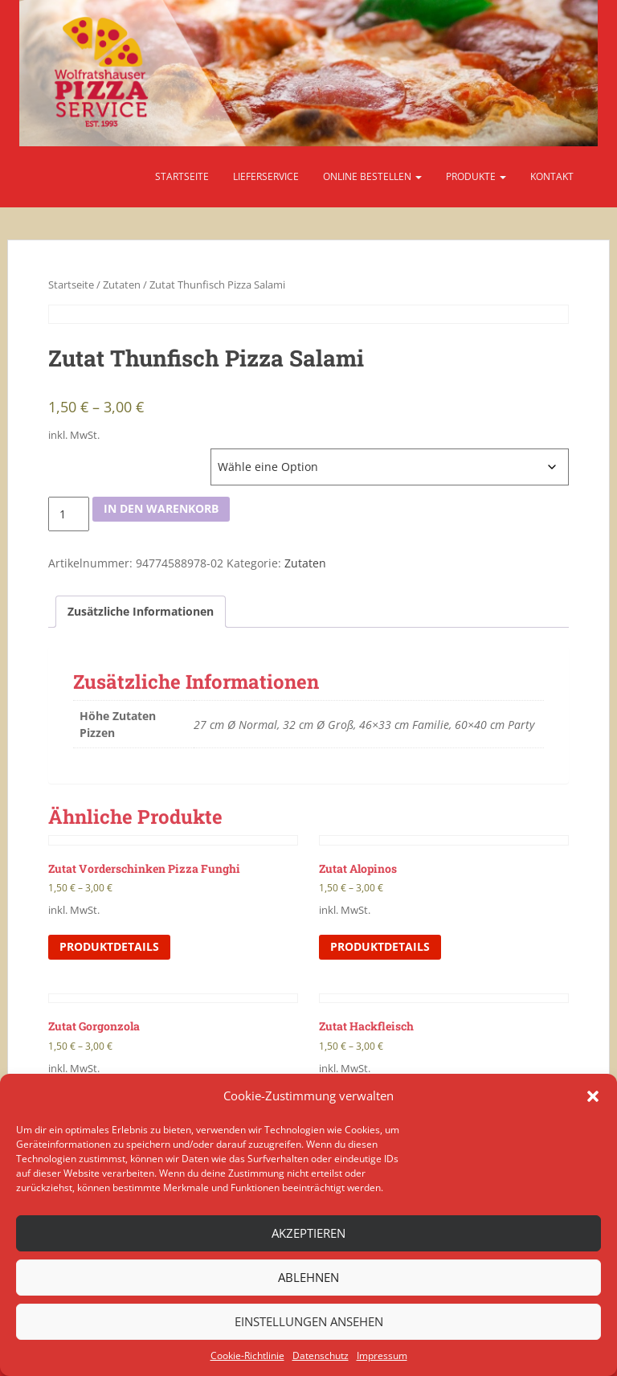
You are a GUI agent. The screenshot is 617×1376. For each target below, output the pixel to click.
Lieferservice (266, 176)
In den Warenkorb (161, 508)
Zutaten (122, 284)
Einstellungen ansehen (309, 1321)
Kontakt (552, 176)
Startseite (182, 176)
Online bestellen (372, 176)
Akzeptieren (308, 1233)
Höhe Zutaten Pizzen (98, 456)
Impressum (382, 1355)
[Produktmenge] (68, 514)
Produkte (476, 176)
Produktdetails (109, 946)
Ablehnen (308, 1277)
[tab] (140, 612)
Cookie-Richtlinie (247, 1355)
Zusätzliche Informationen (140, 611)
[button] (593, 1096)
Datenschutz (320, 1355)
